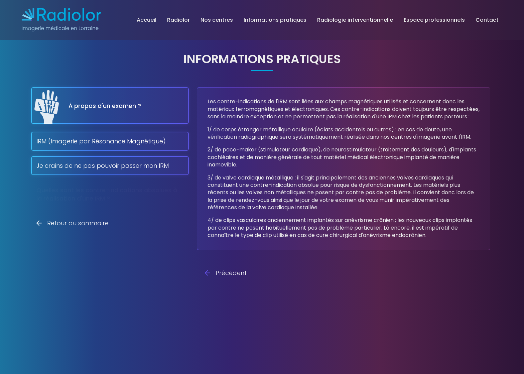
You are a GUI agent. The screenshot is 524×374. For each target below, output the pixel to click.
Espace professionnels (434, 20)
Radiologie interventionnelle (355, 20)
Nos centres (217, 20)
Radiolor (178, 20)
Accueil (146, 20)
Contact (487, 20)
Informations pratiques (275, 20)
